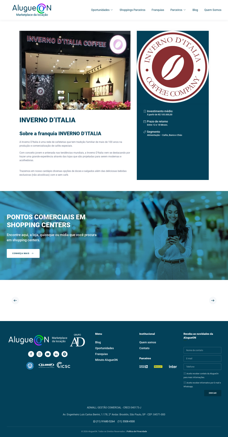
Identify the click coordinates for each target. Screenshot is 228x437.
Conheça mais (23, 253)
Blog (195, 10)
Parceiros (178, 10)
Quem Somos (212, 10)
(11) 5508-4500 (126, 421)
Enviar (213, 393)
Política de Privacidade (137, 431)
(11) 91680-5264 (104, 421)
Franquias (158, 10)
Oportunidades (102, 10)
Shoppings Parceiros (132, 10)
